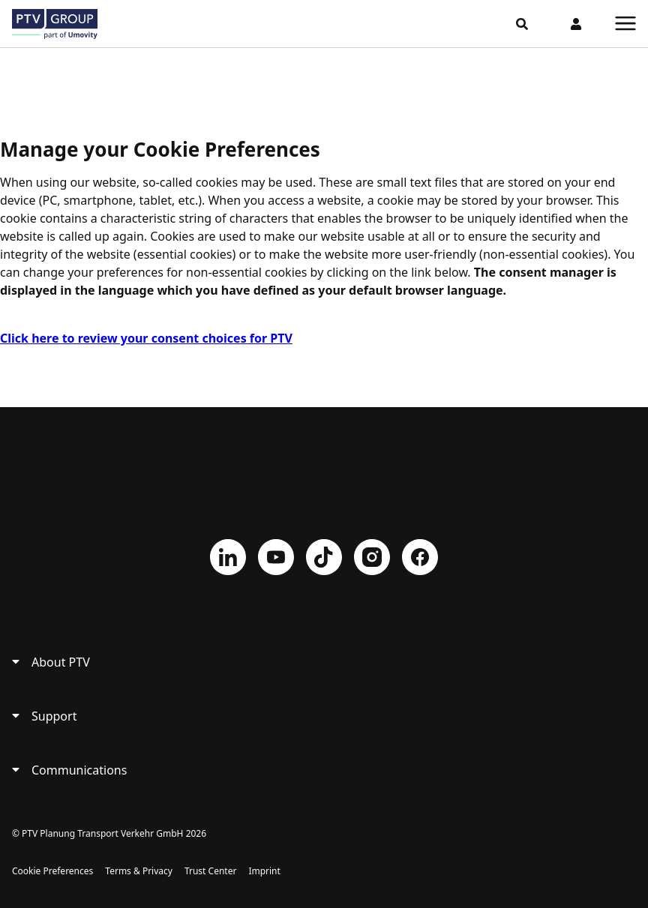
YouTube (276, 557)
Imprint (264, 871)
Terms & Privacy (138, 871)
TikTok (324, 557)
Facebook (420, 557)
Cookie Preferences (52, 871)
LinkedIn (228, 557)
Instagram (372, 557)
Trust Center (210, 871)
